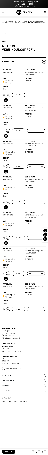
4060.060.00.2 (8, 152)
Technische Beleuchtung (36, 21)
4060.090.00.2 (8, 259)
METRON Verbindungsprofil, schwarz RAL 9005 (34, 153)
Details (19, 139)
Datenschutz (12, 445)
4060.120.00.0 (8, 330)
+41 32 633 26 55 (25, 4)
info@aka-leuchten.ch (25, 6)
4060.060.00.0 (8, 116)
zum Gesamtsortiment (21, 21)
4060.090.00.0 (8, 223)
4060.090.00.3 (8, 295)
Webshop (10, 21)
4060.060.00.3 (8, 188)
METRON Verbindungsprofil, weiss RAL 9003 (34, 189)
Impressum (23, 445)
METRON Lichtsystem (19, 22)
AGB (3, 445)
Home (3, 21)
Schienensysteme (7, 22)
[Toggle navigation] (3, 12)
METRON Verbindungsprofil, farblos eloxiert (34, 117)
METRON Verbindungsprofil (36, 22)
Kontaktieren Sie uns (11, 412)
